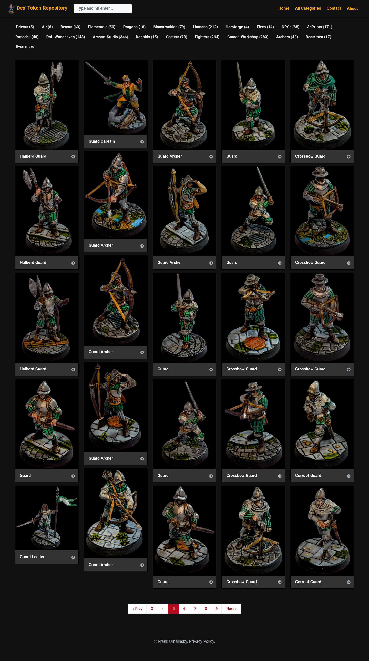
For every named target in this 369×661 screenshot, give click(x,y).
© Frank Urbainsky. (171, 641)
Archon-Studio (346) (110, 37)
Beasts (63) (70, 27)
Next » (231, 609)
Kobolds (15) (147, 37)
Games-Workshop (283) (248, 37)
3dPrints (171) (319, 27)
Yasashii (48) (27, 37)
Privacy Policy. (202, 641)
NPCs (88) (290, 27)
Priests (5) (25, 27)
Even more (25, 46)
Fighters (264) (207, 37)
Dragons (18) (134, 27)
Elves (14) (265, 27)
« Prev (137, 609)
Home (283, 8)
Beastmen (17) (318, 37)
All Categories (308, 8)
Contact (334, 8)
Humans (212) (205, 27)
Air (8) (47, 27)
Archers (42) (287, 37)
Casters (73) (176, 37)
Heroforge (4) (237, 27)
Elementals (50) (101, 27)
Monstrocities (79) (169, 27)
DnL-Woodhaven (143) (65, 37)
